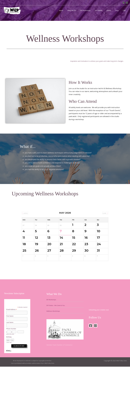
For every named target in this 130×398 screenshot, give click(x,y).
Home (69, 10)
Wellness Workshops (53, 341)
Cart (124, 10)
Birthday (9, 367)
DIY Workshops (91, 10)
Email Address (11, 340)
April (26, 213)
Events (112, 10)
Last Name (9, 353)
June (104, 213)
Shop (118, 10)
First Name (9, 346)
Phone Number (11, 359)
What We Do (78, 10)
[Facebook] (124, 3)
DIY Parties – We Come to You (56, 335)
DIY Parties (103, 10)
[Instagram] (127, 3)
